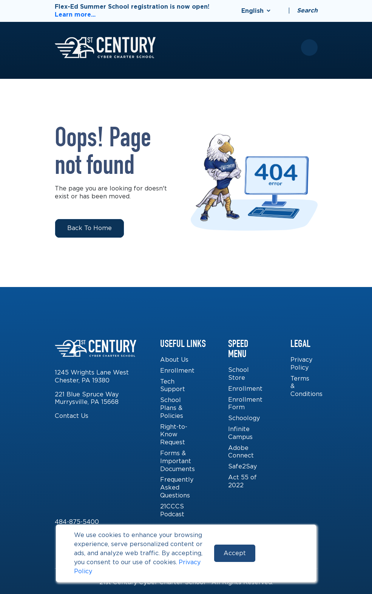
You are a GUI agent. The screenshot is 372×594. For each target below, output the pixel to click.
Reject (280, 553)
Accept (235, 553)
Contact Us (71, 415)
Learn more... (75, 14)
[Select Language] (256, 11)
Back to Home (89, 228)
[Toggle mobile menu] (309, 47)
